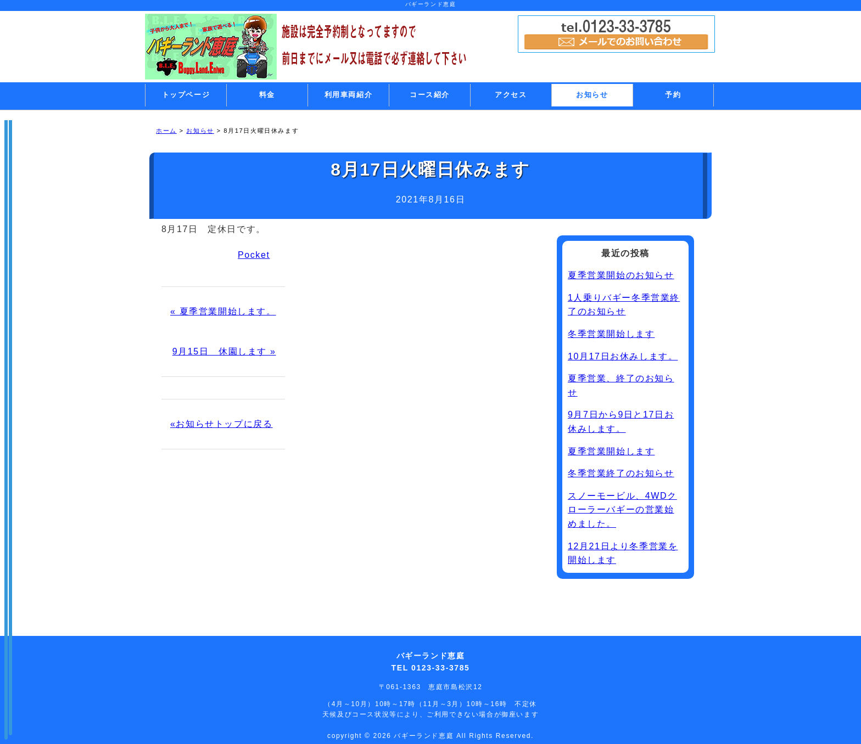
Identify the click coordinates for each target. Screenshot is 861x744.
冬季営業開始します (611, 334)
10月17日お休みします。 (623, 356)
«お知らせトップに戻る (221, 424)
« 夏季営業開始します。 (223, 311)
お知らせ (592, 95)
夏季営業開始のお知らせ (621, 275)
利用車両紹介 (349, 95)
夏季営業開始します (611, 451)
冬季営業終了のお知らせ (621, 473)
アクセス (511, 95)
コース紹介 (430, 95)
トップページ (186, 95)
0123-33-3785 (440, 667)
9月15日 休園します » (224, 351)
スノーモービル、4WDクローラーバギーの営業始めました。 (622, 509)
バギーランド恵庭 (425, 736)
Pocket (254, 255)
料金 (267, 95)
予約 (673, 95)
